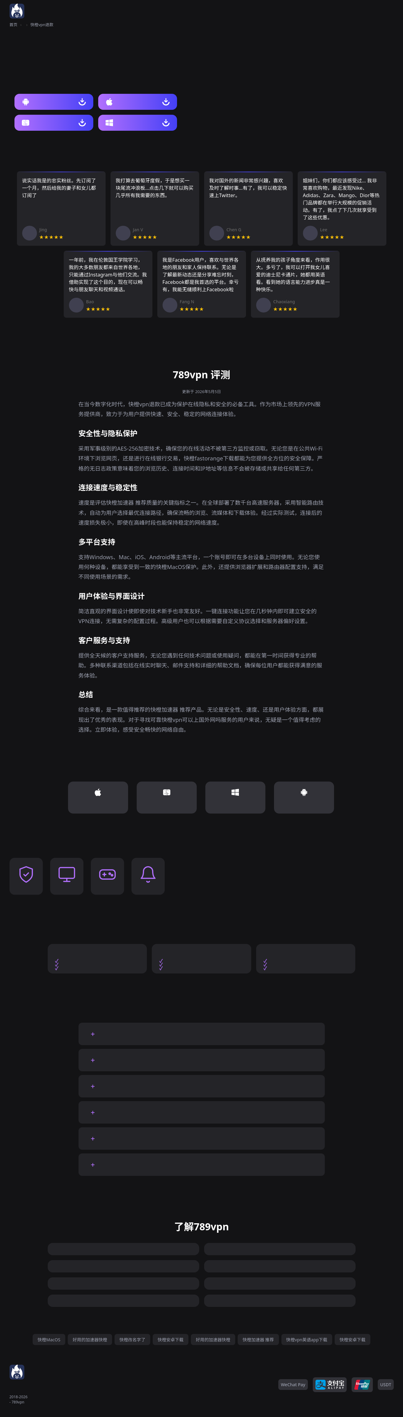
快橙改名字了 (132, 1340)
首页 (14, 24)
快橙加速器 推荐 (258, 1340)
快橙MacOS (49, 1340)
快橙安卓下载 (170, 1340)
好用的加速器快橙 (90, 1340)
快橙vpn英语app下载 (306, 1340)
